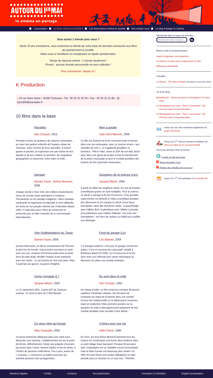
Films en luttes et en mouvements (181, 145)
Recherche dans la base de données (174, 35)
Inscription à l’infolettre (154, 373)
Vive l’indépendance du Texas (53, 232)
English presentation (192, 373)
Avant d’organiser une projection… (173, 56)
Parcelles (40, 127)
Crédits (47, 373)
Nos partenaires (101, 373)
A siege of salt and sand (173, 157)
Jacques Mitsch (108, 181)
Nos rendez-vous (140, 28)
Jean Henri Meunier (110, 134)
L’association (40, 28)
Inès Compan (42, 134)
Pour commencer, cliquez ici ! (78, 71)
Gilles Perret (106, 330)
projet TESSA (171, 131)
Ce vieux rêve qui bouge (50, 323)
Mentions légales (19, 373)
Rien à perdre (108, 127)
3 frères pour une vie (112, 323)
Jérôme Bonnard (62, 181)
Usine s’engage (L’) (46, 276)
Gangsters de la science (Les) (118, 174)
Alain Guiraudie (43, 330)
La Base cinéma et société (67, 28)
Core (200, 178)
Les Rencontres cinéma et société (107, 28)
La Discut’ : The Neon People (171, 81)
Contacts (72, 373)
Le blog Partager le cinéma (169, 28)
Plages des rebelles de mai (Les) (176, 167)
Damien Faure (42, 181)
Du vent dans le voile (112, 276)
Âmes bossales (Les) (170, 162)
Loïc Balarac (106, 239)
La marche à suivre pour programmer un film (178, 61)
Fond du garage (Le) (112, 232)
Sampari (39, 174)
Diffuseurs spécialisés (167, 66)
